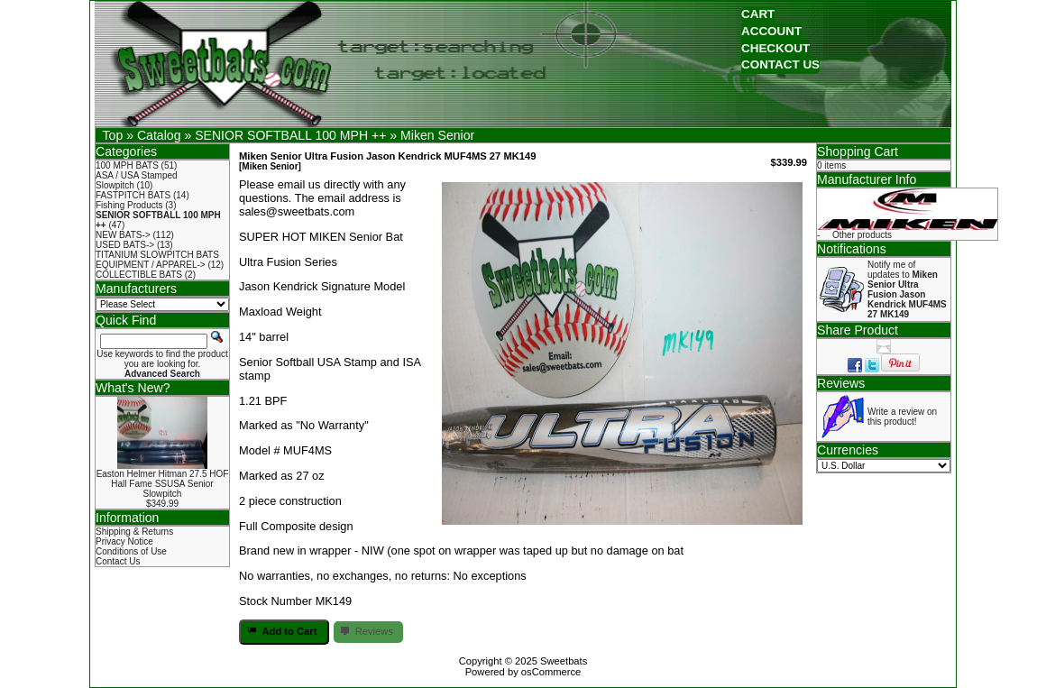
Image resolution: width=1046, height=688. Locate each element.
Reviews (841, 383)
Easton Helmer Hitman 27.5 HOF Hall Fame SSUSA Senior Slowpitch (162, 484)
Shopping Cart (857, 151)
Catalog (159, 135)
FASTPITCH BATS (133, 195)
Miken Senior (437, 135)
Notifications (851, 249)
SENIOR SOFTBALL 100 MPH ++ (290, 135)
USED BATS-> (125, 245)
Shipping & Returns (134, 532)
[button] (758, 14)
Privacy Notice (124, 541)
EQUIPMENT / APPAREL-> (151, 265)
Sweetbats (563, 661)
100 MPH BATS (127, 165)
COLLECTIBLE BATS (139, 275)
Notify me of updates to (907, 289)
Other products (862, 235)
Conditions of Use (131, 551)
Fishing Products (129, 205)
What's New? (133, 388)
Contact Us (118, 561)
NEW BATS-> (123, 235)
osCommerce (551, 671)
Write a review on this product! (902, 417)
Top (113, 135)
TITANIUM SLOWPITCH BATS (157, 255)
